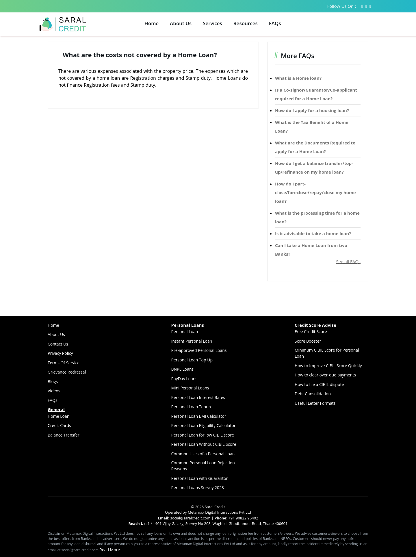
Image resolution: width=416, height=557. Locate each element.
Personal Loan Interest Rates (198, 397)
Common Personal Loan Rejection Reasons (203, 465)
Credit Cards (59, 425)
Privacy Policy (60, 353)
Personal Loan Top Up (192, 360)
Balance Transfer (63, 435)
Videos (54, 390)
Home (151, 23)
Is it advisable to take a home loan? (313, 233)
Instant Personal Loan (191, 341)
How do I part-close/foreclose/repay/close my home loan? (315, 192)
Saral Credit (215, 506)
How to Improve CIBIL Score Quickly (328, 365)
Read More (109, 549)
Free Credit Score (311, 331)
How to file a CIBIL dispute (319, 384)
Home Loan (58, 416)
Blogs (53, 381)
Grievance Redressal (67, 372)
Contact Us (58, 344)
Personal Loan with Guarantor (199, 478)
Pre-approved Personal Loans (199, 350)
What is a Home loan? (298, 78)
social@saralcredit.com (190, 518)
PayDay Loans (184, 378)
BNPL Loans (182, 369)
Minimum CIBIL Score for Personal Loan (327, 353)
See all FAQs (348, 261)
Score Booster (308, 341)
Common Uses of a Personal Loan (203, 453)
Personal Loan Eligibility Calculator (203, 425)
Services (212, 23)
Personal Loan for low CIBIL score (202, 435)
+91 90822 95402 (243, 518)
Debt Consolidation (313, 393)
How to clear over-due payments (325, 375)
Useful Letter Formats (315, 403)
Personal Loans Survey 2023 (197, 487)
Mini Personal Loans (190, 388)
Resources (245, 23)
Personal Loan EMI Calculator (198, 416)
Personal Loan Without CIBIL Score (203, 444)
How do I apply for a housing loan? (312, 110)
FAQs (275, 23)
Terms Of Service (63, 362)
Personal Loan (184, 331)
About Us (181, 23)
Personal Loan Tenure (192, 406)
